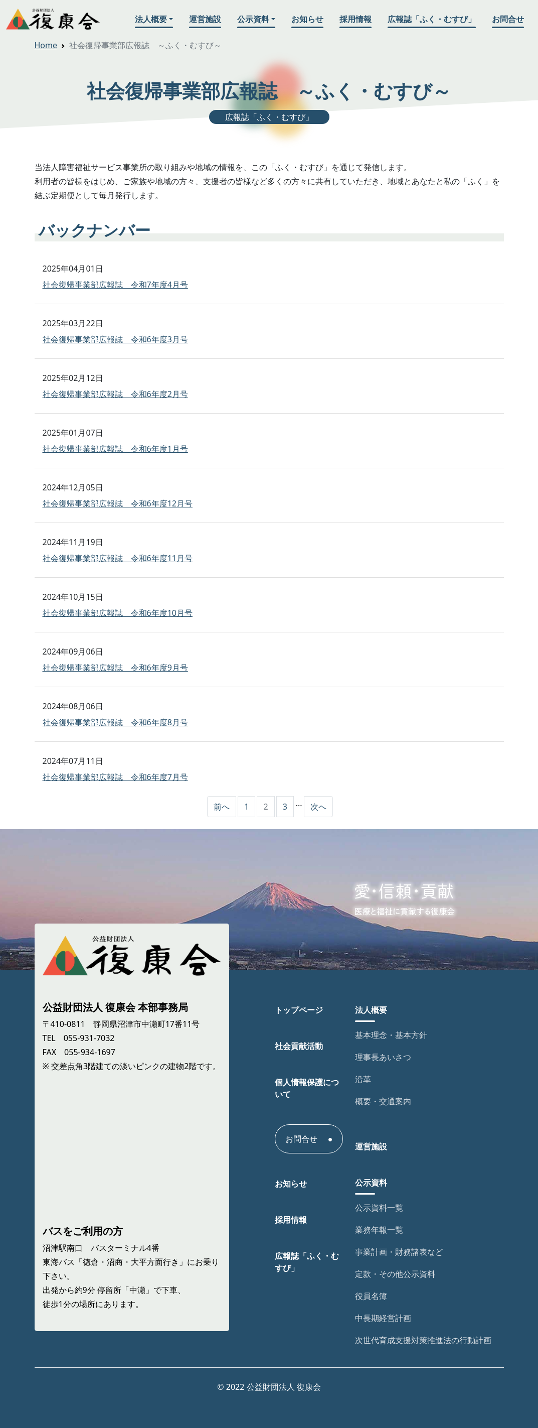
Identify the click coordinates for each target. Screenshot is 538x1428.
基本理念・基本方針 (391, 1035)
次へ (318, 806)
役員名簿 (371, 1296)
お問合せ (508, 19)
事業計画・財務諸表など (399, 1251)
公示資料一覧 (379, 1207)
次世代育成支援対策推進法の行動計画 (423, 1340)
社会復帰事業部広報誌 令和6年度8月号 (115, 722)
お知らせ (307, 19)
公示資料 (253, 19)
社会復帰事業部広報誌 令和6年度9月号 (115, 667)
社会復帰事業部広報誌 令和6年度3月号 (115, 339)
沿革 (363, 1079)
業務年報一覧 (379, 1229)
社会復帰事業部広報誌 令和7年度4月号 (115, 284)
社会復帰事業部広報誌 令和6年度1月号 (115, 448)
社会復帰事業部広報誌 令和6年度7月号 (115, 777)
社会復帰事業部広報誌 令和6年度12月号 (118, 503)
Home (46, 45)
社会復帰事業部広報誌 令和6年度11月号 (118, 558)
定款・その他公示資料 (395, 1273)
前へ (222, 806)
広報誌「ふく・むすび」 (432, 19)
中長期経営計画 (383, 1318)
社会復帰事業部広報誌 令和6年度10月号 (118, 612)
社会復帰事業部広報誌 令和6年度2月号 (115, 394)
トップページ (299, 1009)
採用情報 (355, 19)
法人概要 (151, 19)
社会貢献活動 (299, 1046)
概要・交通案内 (383, 1101)
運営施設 (205, 19)
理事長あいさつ (383, 1057)
